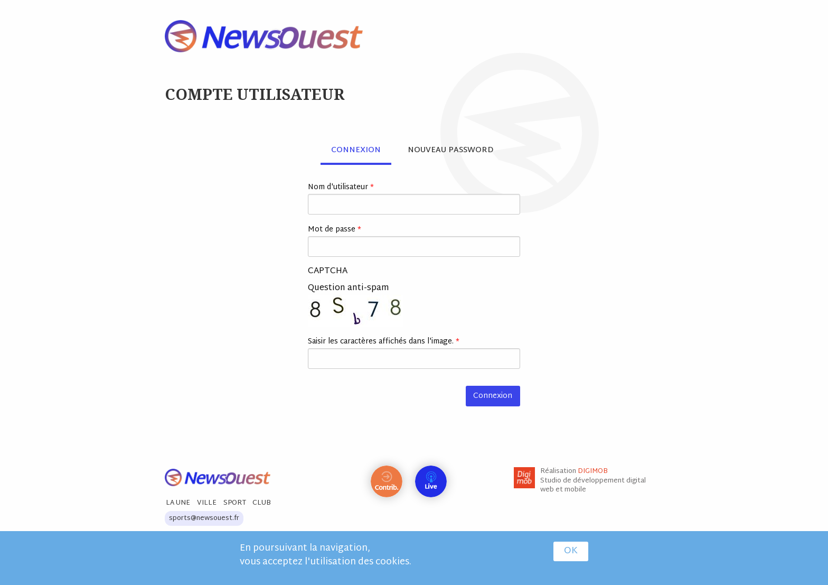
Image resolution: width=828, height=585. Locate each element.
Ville (207, 503)
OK (571, 552)
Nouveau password (450, 150)
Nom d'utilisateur (341, 187)
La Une (178, 503)
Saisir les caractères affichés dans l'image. (383, 341)
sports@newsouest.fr (204, 518)
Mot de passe (334, 229)
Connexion (361, 150)
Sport (234, 503)
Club (261, 503)
